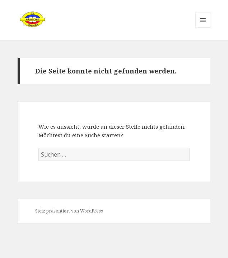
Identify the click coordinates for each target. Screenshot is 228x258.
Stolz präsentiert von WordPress (69, 211)
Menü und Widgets (203, 27)
